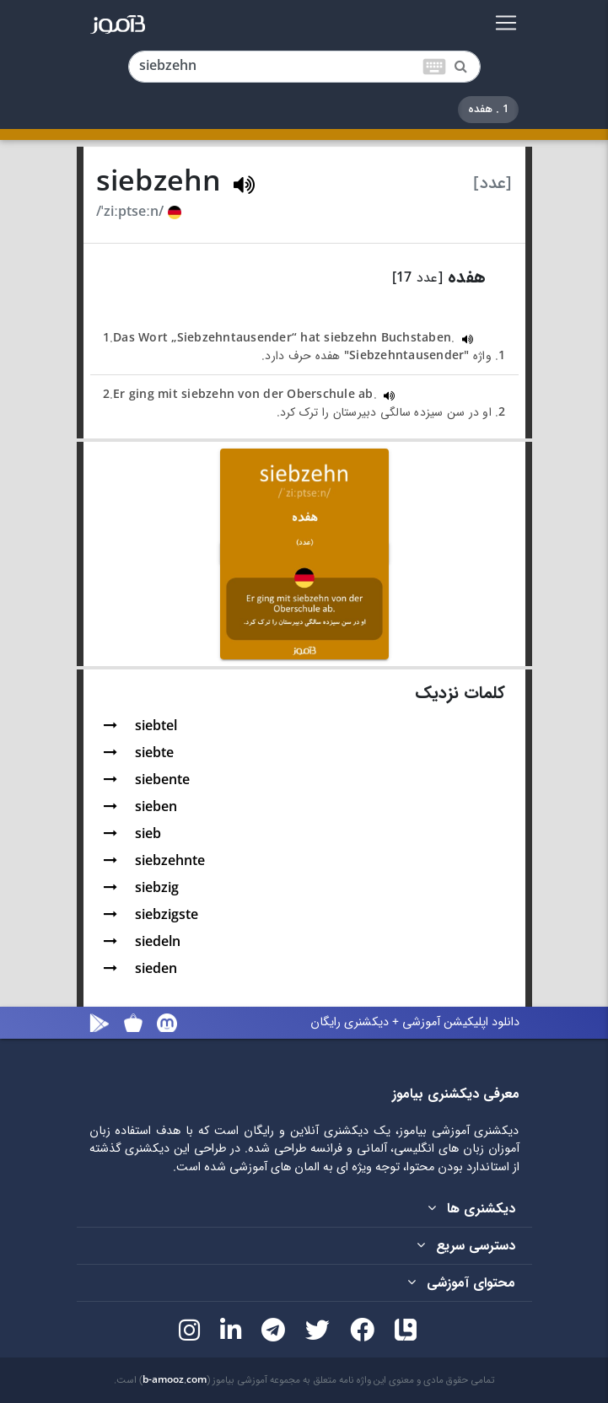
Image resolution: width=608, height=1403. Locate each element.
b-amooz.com (175, 1380)
